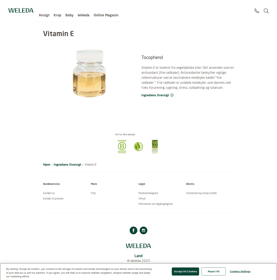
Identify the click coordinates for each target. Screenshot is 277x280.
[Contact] (256, 7)
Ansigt (44, 6)
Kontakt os (49, 193)
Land (138, 255)
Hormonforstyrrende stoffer (201, 193)
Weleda (83, 6)
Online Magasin (106, 6)
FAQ (93, 193)
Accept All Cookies (185, 273)
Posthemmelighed (148, 193)
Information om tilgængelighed (155, 204)
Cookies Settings (240, 273)
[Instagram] (143, 231)
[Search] (266, 7)
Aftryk (142, 198)
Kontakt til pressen (53, 198)
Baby (69, 6)
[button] (122, 152)
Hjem (46, 164)
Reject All (213, 273)
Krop (57, 6)
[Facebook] (133, 231)
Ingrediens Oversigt (67, 164)
